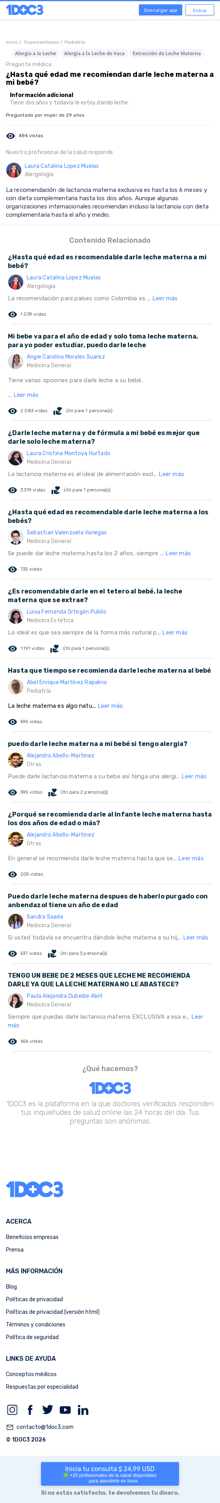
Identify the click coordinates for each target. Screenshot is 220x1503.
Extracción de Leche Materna (167, 53)
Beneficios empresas (32, 1237)
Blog (11, 1287)
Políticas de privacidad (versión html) (53, 1312)
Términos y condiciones (35, 1324)
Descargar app (160, 10)
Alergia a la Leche (35, 53)
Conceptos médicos (31, 1374)
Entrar (200, 10)
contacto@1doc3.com (40, 1427)
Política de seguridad (32, 1337)
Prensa (15, 1249)
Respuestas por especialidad (42, 1387)
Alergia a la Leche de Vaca (94, 53)
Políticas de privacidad (34, 1299)
